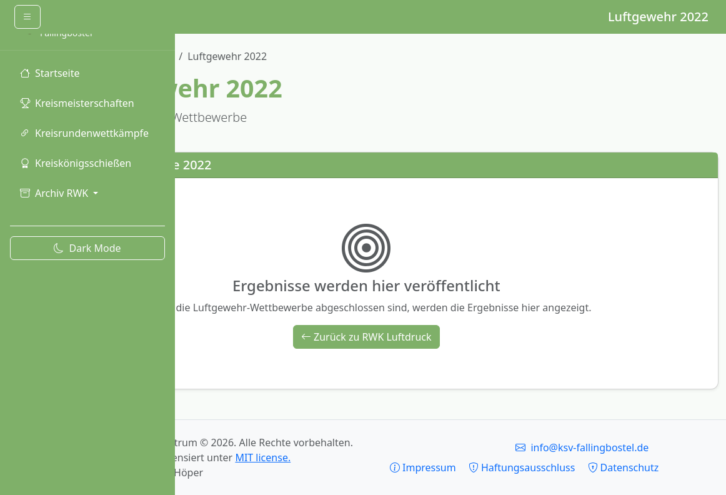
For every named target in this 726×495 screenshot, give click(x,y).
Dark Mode (87, 248)
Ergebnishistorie (220, 56)
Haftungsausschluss (641, 452)
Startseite (50, 73)
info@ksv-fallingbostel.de (642, 432)
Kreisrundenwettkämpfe (84, 133)
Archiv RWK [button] (55, 193)
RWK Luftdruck (307, 56)
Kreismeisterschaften (77, 103)
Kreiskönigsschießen (75, 163)
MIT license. (371, 457)
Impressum (542, 452)
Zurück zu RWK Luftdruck (450, 337)
